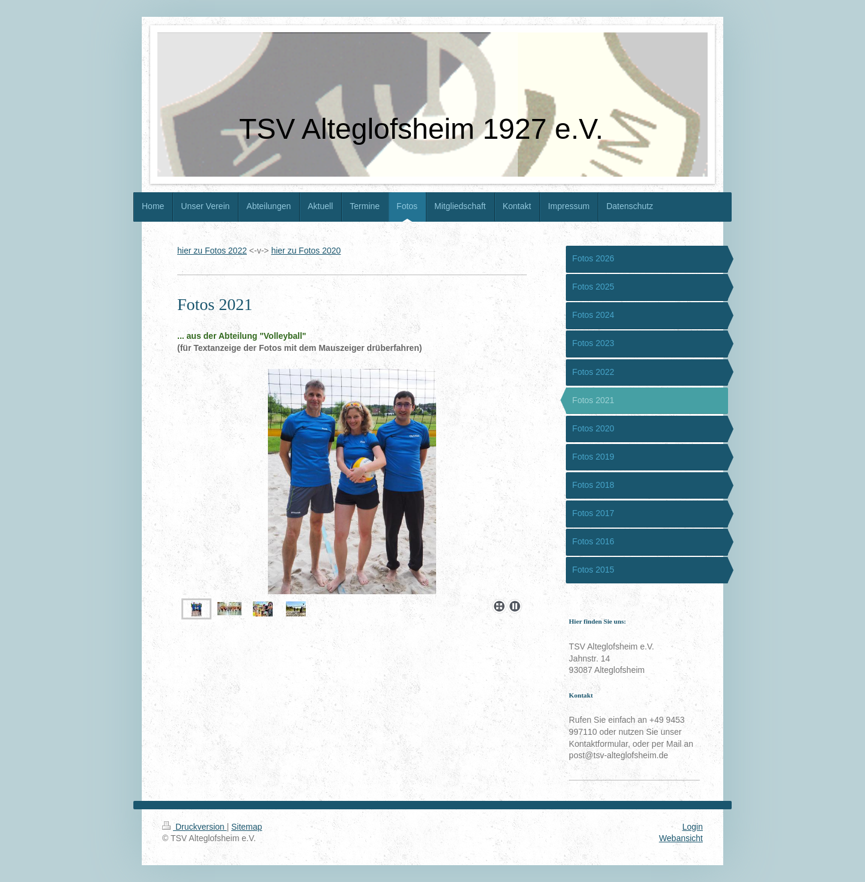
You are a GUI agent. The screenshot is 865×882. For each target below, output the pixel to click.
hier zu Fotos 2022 (212, 250)
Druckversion (194, 827)
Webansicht (681, 838)
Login (692, 827)
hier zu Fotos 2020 (306, 250)
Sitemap (246, 827)
